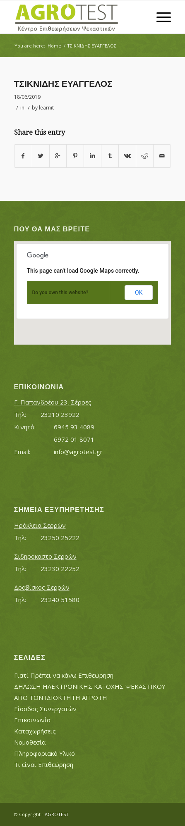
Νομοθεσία (30, 742)
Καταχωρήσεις (35, 731)
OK (138, 292)
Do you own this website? (60, 292)
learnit (46, 107)
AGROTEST (57, 814)
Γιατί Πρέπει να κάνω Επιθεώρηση (63, 675)
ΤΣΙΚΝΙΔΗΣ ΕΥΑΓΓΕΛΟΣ (63, 84)
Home (54, 46)
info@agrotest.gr (78, 452)
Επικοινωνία (32, 720)
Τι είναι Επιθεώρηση (43, 764)
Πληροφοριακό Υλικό (44, 753)
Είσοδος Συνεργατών (45, 709)
